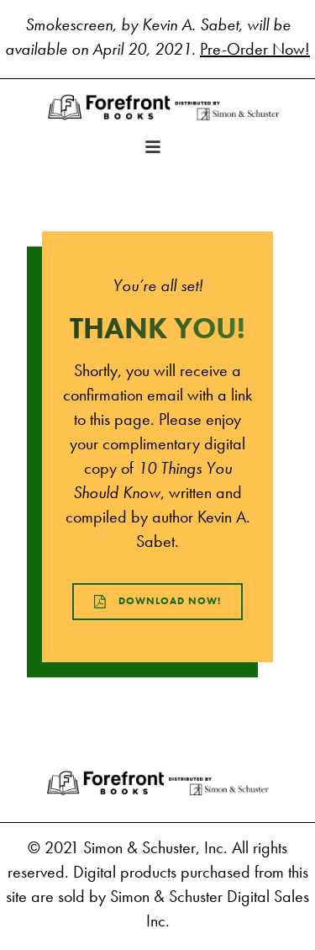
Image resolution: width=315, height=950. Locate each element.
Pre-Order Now (252, 49)
